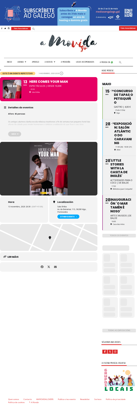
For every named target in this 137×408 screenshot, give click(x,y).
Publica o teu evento (67, 399)
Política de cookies (16, 402)
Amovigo (35, 62)
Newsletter (85, 399)
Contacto (27, 399)
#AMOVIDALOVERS (45, 399)
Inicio (9, 62)
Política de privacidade (115, 399)
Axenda (21, 62)
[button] (33, 28)
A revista (49, 62)
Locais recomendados (85, 62)
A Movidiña (65, 62)
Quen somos (13, 399)
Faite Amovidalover (128, 28)
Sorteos (97, 399)
